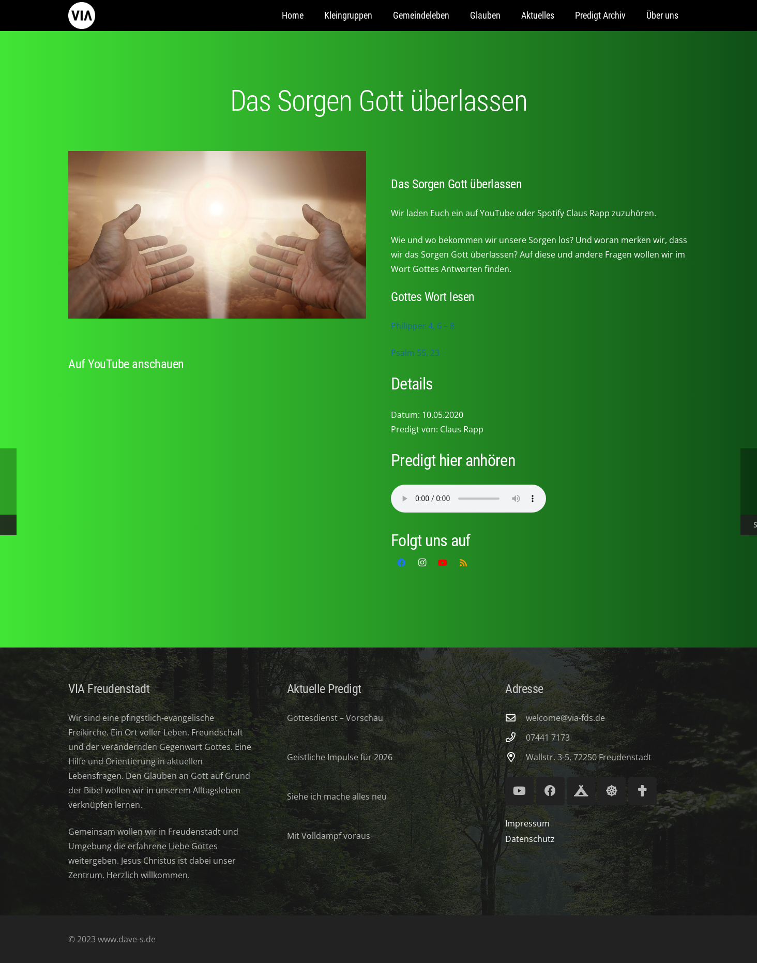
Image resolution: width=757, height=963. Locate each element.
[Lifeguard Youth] (611, 791)
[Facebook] (401, 562)
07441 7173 (548, 737)
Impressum (527, 823)
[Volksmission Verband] (642, 791)
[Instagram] (422, 562)
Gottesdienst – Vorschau (335, 718)
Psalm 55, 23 (415, 352)
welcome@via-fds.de (565, 718)
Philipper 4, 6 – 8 (423, 326)
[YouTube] (442, 562)
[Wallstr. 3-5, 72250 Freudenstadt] (515, 757)
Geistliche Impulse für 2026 (339, 757)
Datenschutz (530, 839)
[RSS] (463, 562)
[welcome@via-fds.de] (515, 718)
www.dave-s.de (126, 939)
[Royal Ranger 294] (581, 791)
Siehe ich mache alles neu (337, 796)
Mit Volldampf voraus (328, 835)
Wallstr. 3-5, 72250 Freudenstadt (589, 757)
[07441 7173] (515, 737)
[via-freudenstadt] (81, 15)
